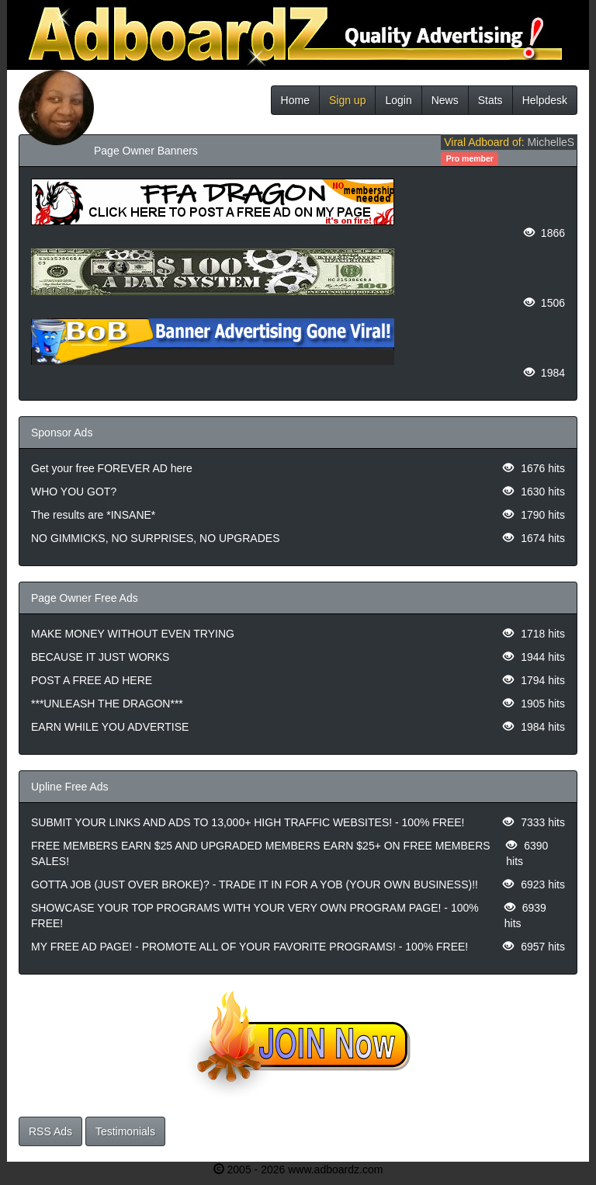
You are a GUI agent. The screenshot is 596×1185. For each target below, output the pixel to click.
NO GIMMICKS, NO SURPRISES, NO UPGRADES (155, 538)
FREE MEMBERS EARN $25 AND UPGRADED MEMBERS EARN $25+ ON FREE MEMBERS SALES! (260, 853)
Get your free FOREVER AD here (111, 468)
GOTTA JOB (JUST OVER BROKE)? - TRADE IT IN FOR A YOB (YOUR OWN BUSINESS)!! (254, 884)
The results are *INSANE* (93, 515)
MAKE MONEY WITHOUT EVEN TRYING (132, 633)
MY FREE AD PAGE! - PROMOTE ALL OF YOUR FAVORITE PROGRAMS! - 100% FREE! (249, 946)
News (445, 100)
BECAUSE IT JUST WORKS (100, 657)
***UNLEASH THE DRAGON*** (107, 703)
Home (295, 100)
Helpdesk (544, 100)
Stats (490, 100)
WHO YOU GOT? (73, 491)
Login (398, 100)
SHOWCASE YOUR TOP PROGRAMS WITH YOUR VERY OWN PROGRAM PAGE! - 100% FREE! (255, 916)
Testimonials (125, 1131)
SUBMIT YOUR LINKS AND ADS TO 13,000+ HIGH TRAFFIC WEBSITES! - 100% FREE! (247, 822)
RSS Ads (50, 1131)
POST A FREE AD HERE (91, 680)
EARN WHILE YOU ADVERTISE (110, 727)
